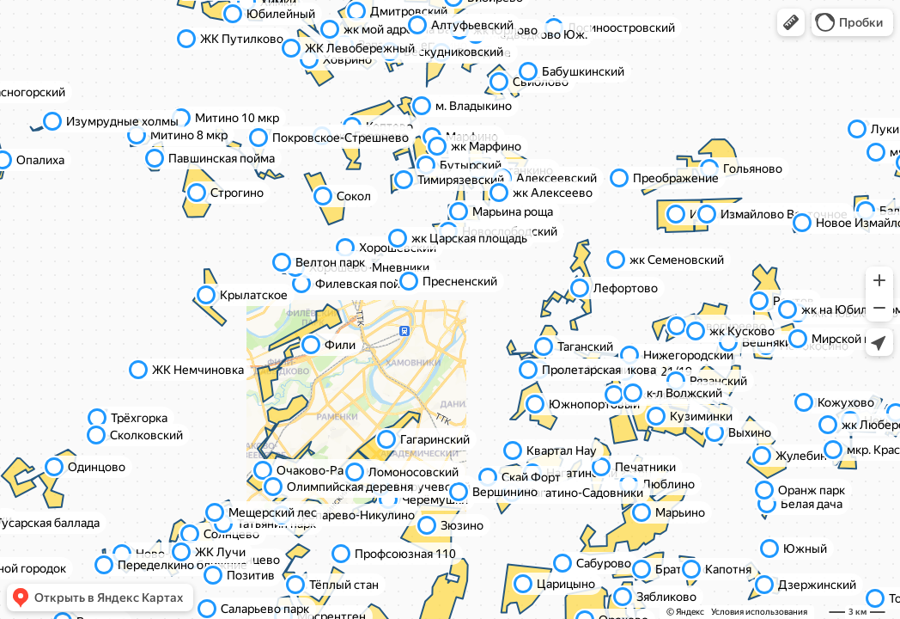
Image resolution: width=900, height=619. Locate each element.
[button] (791, 22)
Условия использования (759, 611)
